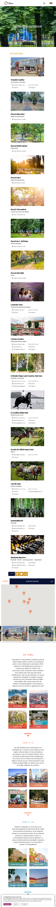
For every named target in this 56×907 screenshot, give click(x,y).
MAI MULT (28, 734)
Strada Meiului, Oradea (18, 183)
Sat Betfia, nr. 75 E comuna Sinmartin (19, 489)
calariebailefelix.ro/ (18, 420)
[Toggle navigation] (44, 3)
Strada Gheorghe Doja (18, 526)
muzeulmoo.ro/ (17, 347)
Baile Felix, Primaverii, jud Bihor (19, 418)
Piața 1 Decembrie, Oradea (19, 214)
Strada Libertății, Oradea (19, 278)
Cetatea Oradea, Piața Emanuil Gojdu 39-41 (19, 344)
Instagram (32, 87)
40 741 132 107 (33, 489)
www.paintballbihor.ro (18, 528)
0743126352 (32, 526)
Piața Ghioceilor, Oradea (19, 119)
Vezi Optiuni (24, 904)
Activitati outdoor (32, 581)
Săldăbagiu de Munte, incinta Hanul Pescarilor (19, 454)
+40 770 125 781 (33, 310)
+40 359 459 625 (33, 85)
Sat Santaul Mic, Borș (18, 310)
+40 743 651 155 (33, 418)
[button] (52, 3)
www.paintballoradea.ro (19, 565)
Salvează (16, 904)
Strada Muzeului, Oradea (19, 151)
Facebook (15, 87)
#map (5, 581)
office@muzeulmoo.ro (18, 349)
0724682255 (32, 562)
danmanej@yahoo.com (18, 423)
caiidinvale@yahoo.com (35, 491)
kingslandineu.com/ (18, 383)
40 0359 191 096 (33, 344)
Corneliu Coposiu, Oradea (19, 85)
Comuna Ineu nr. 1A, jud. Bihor (19, 381)
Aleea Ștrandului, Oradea (19, 246)
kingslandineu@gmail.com (19, 386)
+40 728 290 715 (33, 381)
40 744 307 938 (33, 454)
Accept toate (7, 904)
